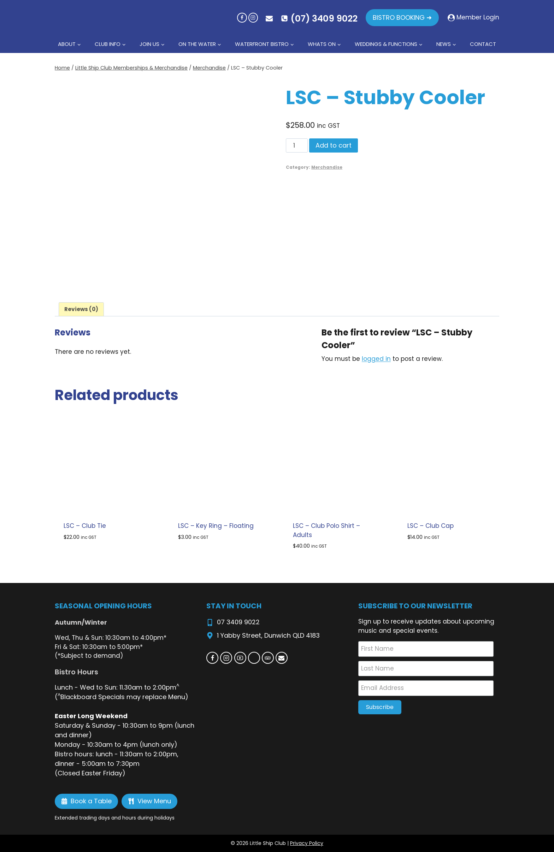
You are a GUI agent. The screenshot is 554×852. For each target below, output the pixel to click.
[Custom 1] (254, 658)
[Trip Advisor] (268, 658)
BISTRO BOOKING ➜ (402, 17)
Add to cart (334, 145)
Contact (483, 44)
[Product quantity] (297, 145)
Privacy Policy (306, 843)
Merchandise (326, 167)
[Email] (282, 658)
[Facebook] (242, 17)
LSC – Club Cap (430, 526)
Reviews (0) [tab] (81, 309)
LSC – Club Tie (85, 526)
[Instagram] (253, 17)
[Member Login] (473, 18)
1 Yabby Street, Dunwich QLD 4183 (268, 635)
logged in (376, 358)
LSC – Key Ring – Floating (216, 526)
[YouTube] (240, 658)
